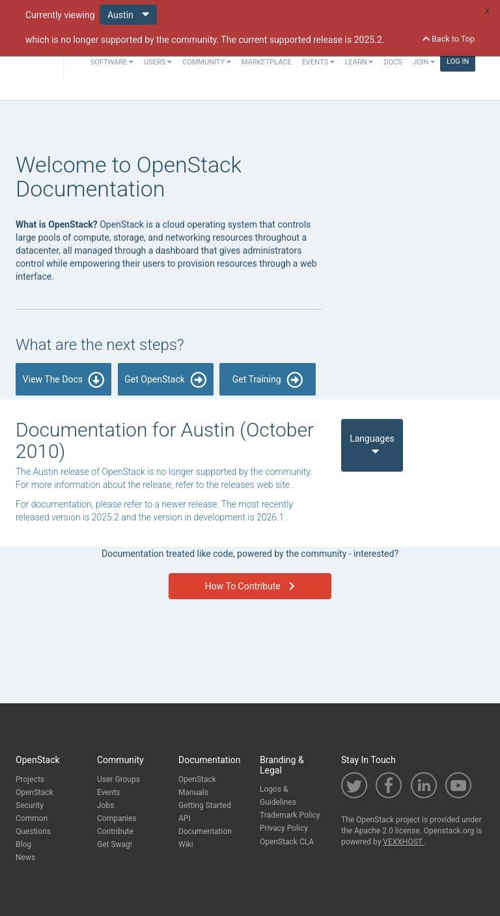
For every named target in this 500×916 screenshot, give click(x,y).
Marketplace (267, 62)
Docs (392, 62)
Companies (117, 818)
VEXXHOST (403, 841)
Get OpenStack (165, 380)
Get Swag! (114, 844)
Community (206, 62)
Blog (23, 844)
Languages (372, 445)
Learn (359, 62)
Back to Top (449, 39)
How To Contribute (250, 586)
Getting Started (204, 805)
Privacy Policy (284, 828)
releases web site (256, 484)
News (25, 857)
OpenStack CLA (287, 841)
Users (158, 62)
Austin (128, 14)
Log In (458, 61)
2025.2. (369, 39)
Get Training (267, 380)
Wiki (185, 844)
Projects (30, 779)
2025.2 (107, 517)
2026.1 (271, 517)
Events (318, 62)
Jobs (105, 805)
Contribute (115, 831)
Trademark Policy (290, 815)
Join (424, 62)
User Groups (118, 779)
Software (111, 62)
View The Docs (64, 380)
